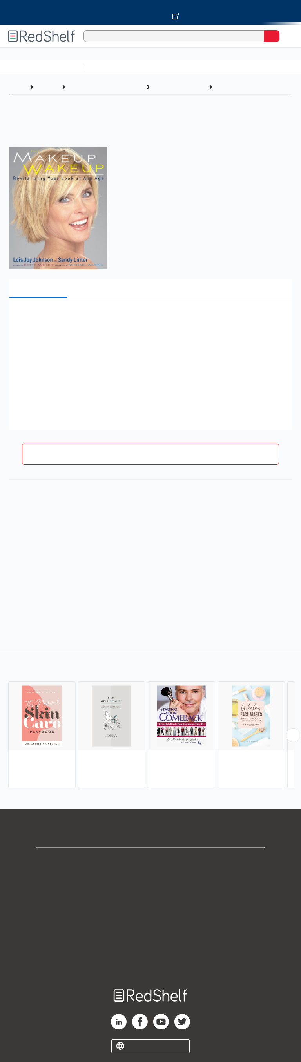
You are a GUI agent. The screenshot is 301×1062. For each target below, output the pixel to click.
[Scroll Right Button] (293, 735)
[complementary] (150, 720)
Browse (47, 87)
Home (17, 87)
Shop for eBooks (150, 860)
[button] (150, 316)
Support (150, 877)
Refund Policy (150, 929)
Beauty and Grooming (247, 87)
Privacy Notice (150, 895)
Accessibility (150, 946)
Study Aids (106, 66)
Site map (150, 964)
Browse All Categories (41, 66)
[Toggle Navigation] (287, 36)
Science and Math (153, 66)
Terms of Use (150, 912)
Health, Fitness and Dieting (106, 87)
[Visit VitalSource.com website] (150, 12)
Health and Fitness (179, 87)
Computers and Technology (224, 66)
